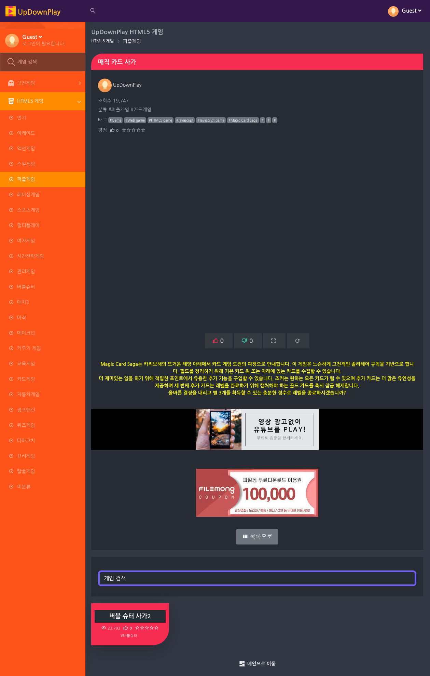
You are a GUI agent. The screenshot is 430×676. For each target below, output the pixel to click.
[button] (44, 40)
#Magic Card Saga (244, 120)
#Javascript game (211, 120)
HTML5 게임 (103, 41)
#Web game (136, 120)
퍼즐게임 (133, 41)
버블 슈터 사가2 (131, 616)
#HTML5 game (161, 120)
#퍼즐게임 (119, 109)
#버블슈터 (130, 636)
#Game (116, 120)
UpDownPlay (120, 85)
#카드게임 (141, 109)
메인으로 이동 (257, 664)
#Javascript (185, 120)
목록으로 (257, 537)
